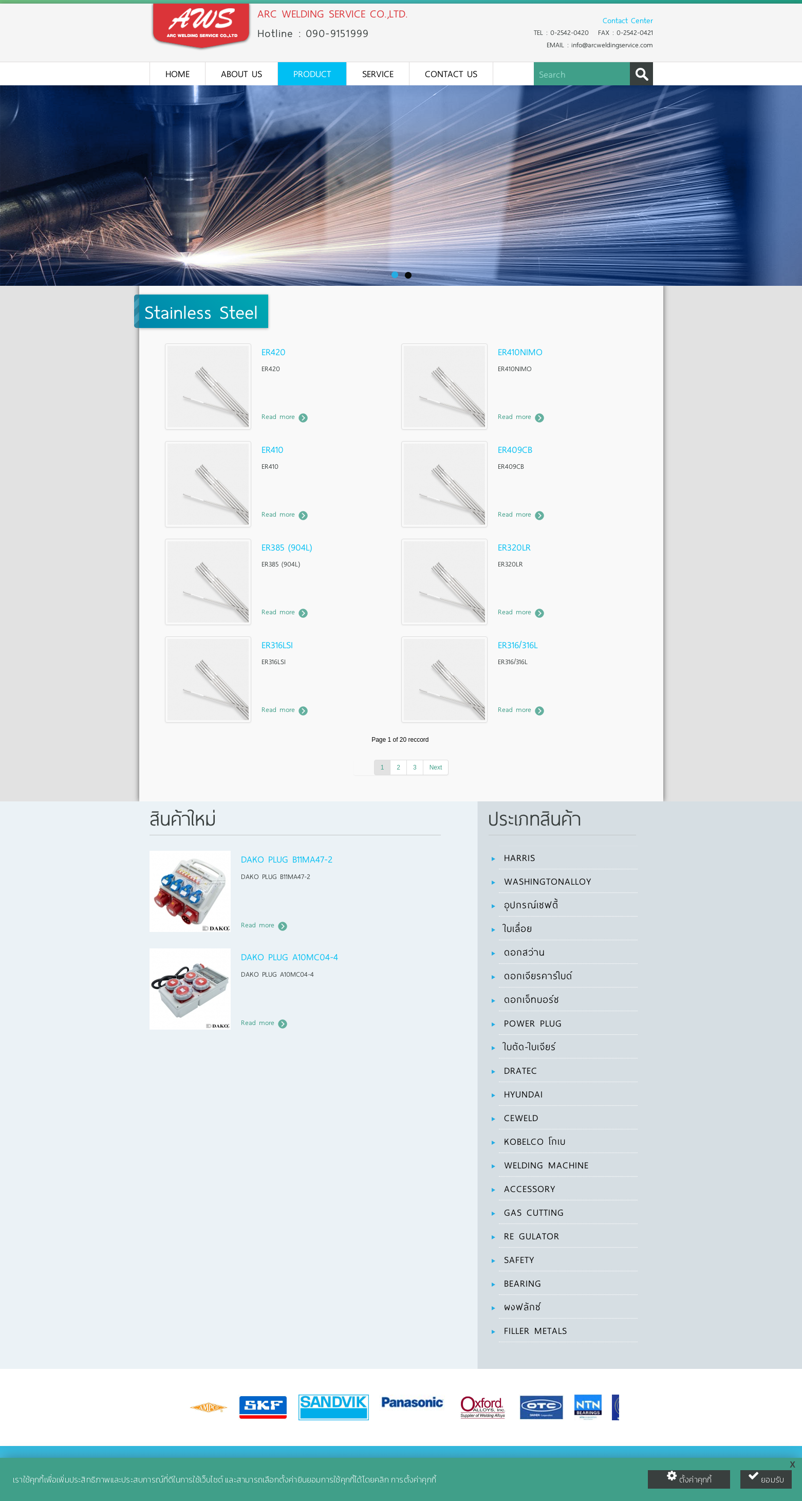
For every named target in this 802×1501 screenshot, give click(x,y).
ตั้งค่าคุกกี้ (689, 1478)
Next (436, 767)
